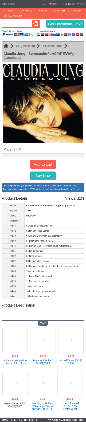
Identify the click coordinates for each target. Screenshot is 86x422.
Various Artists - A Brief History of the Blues (15, 362)
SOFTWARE (27, 11)
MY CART (54, 4)
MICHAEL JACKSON (12, 16)
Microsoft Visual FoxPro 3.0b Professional (70, 406)
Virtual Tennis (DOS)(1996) (71, 362)
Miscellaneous (52, 46)
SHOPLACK (8, 4)
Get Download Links (65, 24)
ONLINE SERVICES (73, 4)
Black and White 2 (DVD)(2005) (43, 362)
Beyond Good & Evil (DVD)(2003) (15, 405)
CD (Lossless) (59, 11)
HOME (42, 4)
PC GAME (43, 11)
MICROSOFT (9, 11)
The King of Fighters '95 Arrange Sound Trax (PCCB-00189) (43, 406)
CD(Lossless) (25, 46)
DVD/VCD (76, 11)
